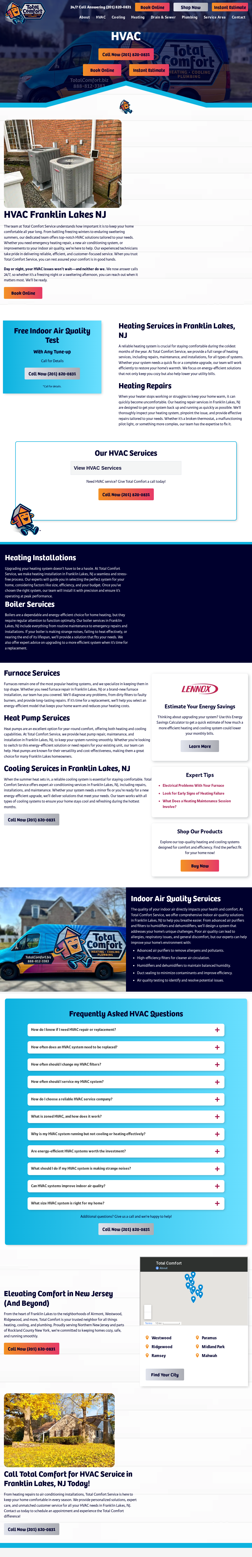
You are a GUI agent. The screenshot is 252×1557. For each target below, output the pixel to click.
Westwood (161, 1337)
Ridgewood (162, 1346)
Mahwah (209, 1355)
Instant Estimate (230, 7)
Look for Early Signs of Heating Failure (193, 792)
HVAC (101, 17)
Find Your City (165, 1374)
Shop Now (191, 7)
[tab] (126, 1029)
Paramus (209, 1337)
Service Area (215, 17)
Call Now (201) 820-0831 (126, 54)
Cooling (118, 17)
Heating (137, 17)
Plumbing (190, 17)
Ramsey (159, 1355)
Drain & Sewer (163, 17)
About (84, 17)
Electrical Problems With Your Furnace (193, 785)
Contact (238, 17)
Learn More (200, 745)
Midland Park (213, 1346)
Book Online (152, 7)
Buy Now (200, 865)
